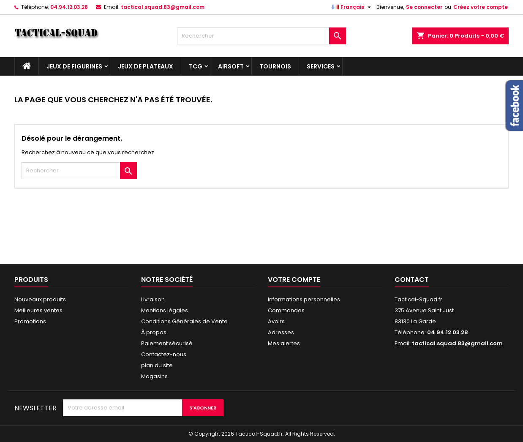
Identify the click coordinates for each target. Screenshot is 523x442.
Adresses (281, 332)
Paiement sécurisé (167, 343)
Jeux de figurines (74, 66)
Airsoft (231, 66)
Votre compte (294, 279)
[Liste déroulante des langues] (352, 7)
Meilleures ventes (38, 310)
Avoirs (276, 321)
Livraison (153, 299)
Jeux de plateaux (145, 66)
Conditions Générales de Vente (184, 321)
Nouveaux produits (40, 299)
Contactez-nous (163, 354)
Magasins (154, 376)
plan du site (157, 365)
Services (321, 66)
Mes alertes (284, 343)
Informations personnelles (304, 299)
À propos (153, 332)
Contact (412, 279)
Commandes (286, 310)
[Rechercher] (261, 35)
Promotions (30, 321)
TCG (195, 66)
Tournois (275, 66)
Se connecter (424, 7)
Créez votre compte (480, 7)
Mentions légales (164, 310)
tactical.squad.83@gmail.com (162, 7)
